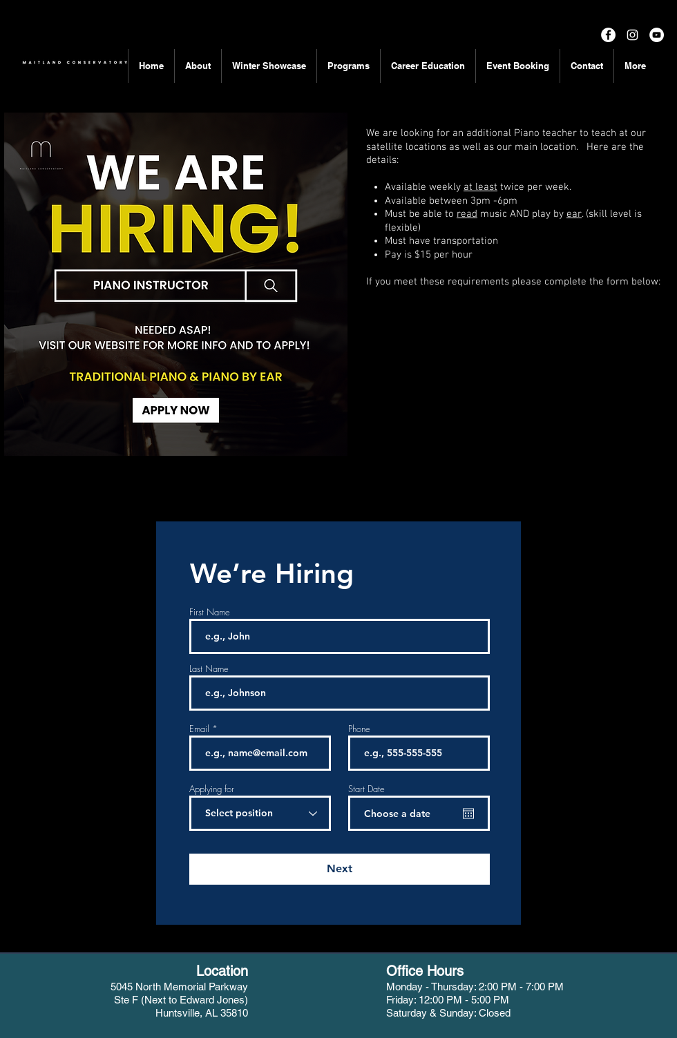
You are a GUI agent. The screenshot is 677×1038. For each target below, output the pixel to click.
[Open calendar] (468, 813)
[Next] (339, 869)
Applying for (211, 789)
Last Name (209, 668)
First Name (209, 612)
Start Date (366, 789)
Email (199, 728)
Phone (359, 728)
